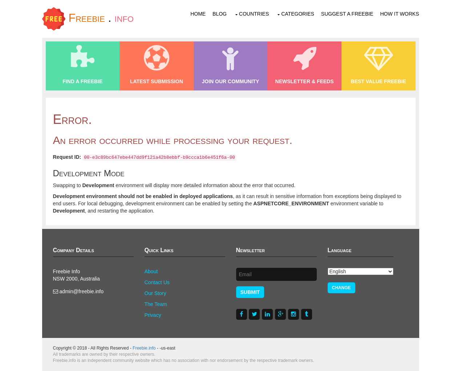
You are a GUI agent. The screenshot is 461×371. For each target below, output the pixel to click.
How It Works (399, 14)
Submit (250, 292)
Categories (297, 14)
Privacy (153, 315)
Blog (220, 14)
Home (198, 14)
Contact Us (157, 282)
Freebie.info (144, 348)
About (151, 271)
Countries (254, 14)
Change (341, 287)
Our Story (155, 293)
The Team (156, 304)
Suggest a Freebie (347, 14)
